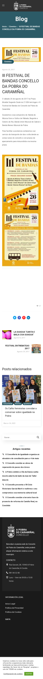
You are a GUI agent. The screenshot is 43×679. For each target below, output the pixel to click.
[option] (21, 400)
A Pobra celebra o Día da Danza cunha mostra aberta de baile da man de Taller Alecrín (20, 476)
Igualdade (27, 404)
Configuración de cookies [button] (13, 674)
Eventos (13, 26)
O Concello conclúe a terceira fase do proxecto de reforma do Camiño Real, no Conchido (20, 501)
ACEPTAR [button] (29, 674)
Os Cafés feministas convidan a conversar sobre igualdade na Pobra (21, 412)
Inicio (4, 26)
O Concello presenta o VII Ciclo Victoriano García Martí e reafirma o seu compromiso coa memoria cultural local (19, 489)
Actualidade (7, 404)
